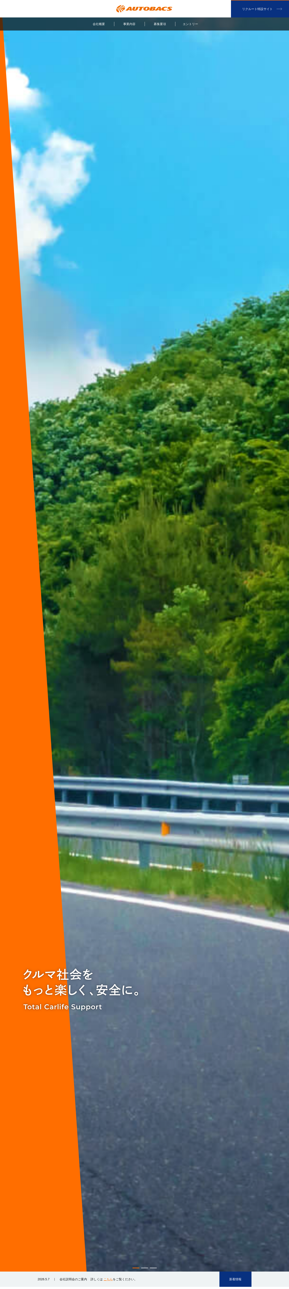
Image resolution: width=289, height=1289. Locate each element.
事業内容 (129, 24)
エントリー (190, 24)
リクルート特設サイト (257, 9)
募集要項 (160, 24)
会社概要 (99, 24)
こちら (108, 1279)
